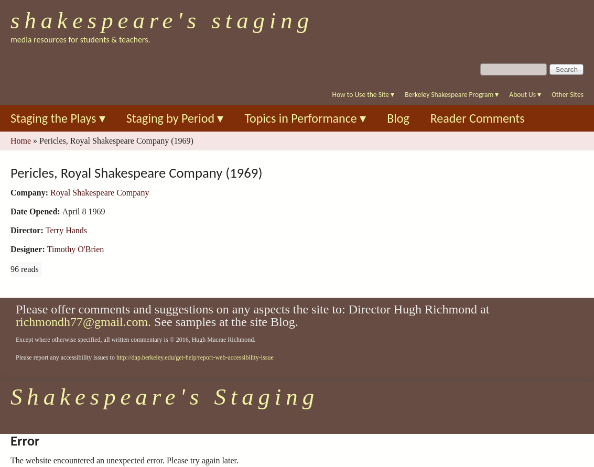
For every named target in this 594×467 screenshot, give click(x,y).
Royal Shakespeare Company (99, 192)
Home (20, 140)
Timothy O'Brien (75, 249)
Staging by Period (175, 118)
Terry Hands (66, 230)
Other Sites (568, 94)
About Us (525, 94)
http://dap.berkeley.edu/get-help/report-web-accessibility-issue (195, 357)
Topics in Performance (305, 118)
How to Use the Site (363, 94)
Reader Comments (477, 118)
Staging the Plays (57, 118)
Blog (398, 118)
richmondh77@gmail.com (82, 322)
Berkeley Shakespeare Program (452, 94)
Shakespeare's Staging (162, 20)
